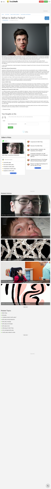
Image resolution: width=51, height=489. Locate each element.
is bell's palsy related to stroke (8, 332)
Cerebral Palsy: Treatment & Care (8, 281)
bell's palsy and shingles (7, 323)
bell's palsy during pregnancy (8, 319)
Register (41, 1)
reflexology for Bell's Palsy (8, 328)
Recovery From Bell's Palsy (36, 145)
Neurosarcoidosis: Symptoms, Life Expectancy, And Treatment (37, 150)
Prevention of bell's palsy (8, 166)
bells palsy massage (6, 321)
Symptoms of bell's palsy (8, 170)
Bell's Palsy (4, 313)
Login (46, 1)
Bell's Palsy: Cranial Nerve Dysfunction (10, 155)
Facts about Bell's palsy (8, 164)
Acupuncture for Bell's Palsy (36, 141)
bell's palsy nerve (6, 325)
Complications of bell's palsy (9, 168)
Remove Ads (32, 191)
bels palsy (4, 315)
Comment (10, 127)
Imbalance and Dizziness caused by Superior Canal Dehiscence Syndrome (16, 303)
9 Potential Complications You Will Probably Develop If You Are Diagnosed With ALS (39, 155)
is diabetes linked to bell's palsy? (9, 317)
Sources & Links (6, 109)
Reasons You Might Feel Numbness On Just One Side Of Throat (39, 164)
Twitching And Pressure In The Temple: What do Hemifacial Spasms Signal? (38, 160)
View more (13, 173)
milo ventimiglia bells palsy (8, 330)
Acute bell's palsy (7, 162)
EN (49, 1)
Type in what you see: (12, 123)
